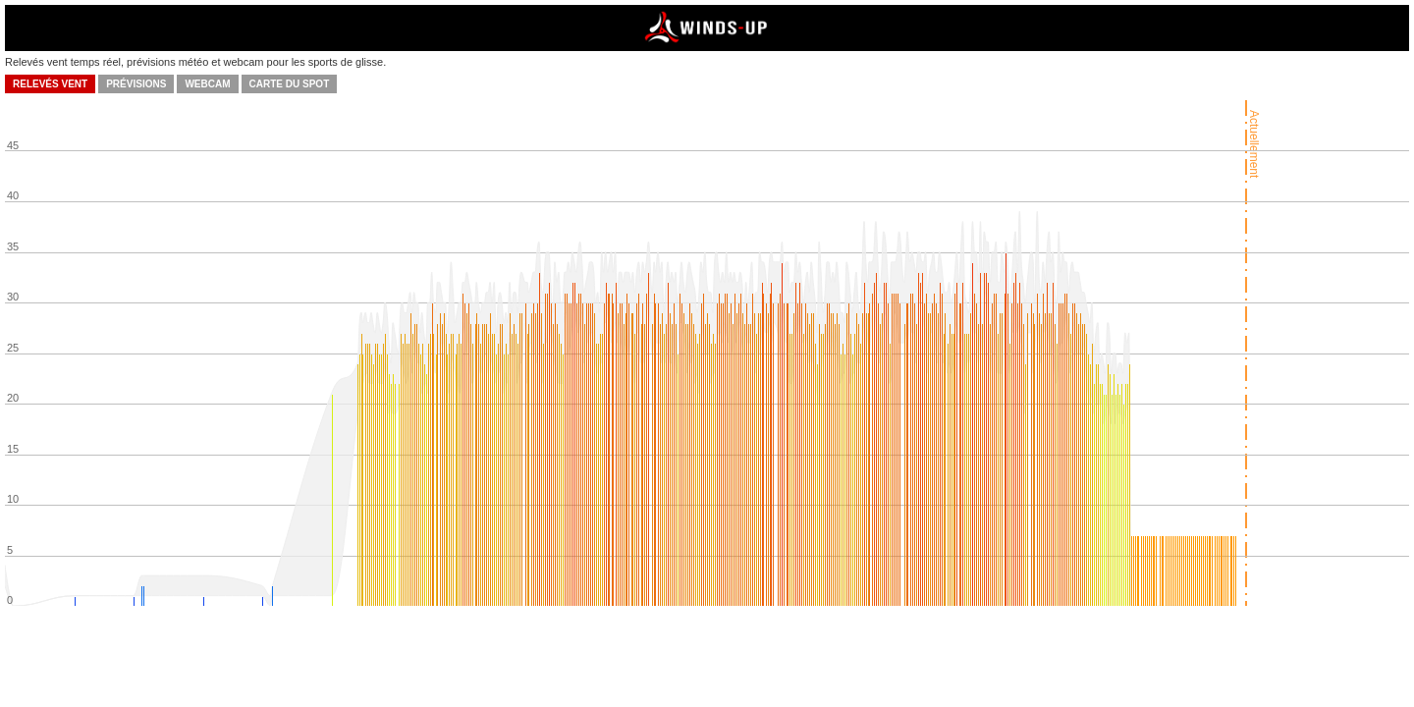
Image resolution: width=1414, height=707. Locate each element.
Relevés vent (50, 84)
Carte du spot (289, 84)
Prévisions (136, 84)
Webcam (207, 84)
